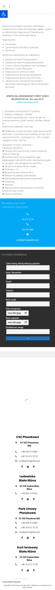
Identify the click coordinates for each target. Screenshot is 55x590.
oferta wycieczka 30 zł (27, 102)
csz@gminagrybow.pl (29, 461)
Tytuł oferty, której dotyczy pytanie (28, 266)
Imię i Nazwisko (28, 275)
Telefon (28, 293)
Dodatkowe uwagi (28, 330)
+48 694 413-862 (29, 493)
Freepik (25, 578)
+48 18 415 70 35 (29, 456)
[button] (4, 14)
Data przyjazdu (17, 311)
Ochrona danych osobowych (11, 582)
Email (28, 284)
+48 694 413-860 (29, 451)
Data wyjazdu (17, 321)
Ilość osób (28, 302)
